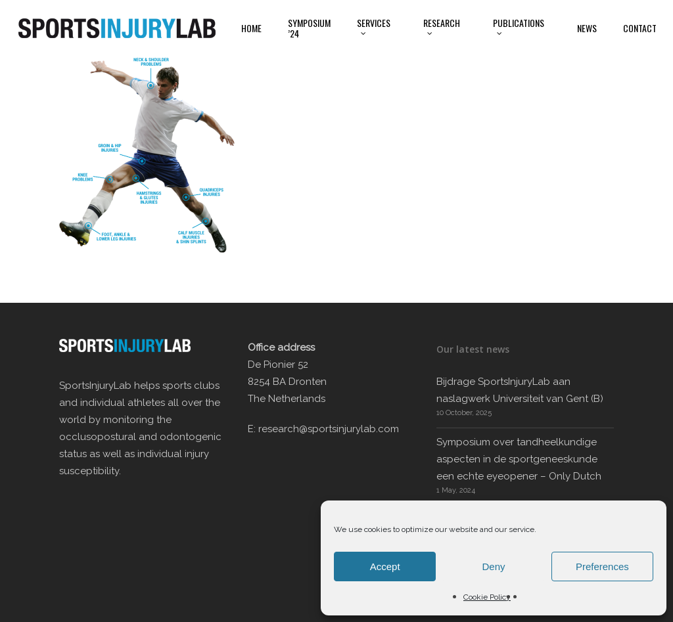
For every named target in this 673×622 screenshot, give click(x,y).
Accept (385, 566)
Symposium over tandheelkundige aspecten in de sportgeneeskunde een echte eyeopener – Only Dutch (518, 459)
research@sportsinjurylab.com (328, 429)
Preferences (602, 566)
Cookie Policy (487, 597)
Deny (493, 566)
